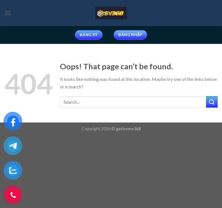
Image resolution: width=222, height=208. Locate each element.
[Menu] (7, 13)
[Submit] (212, 101)
